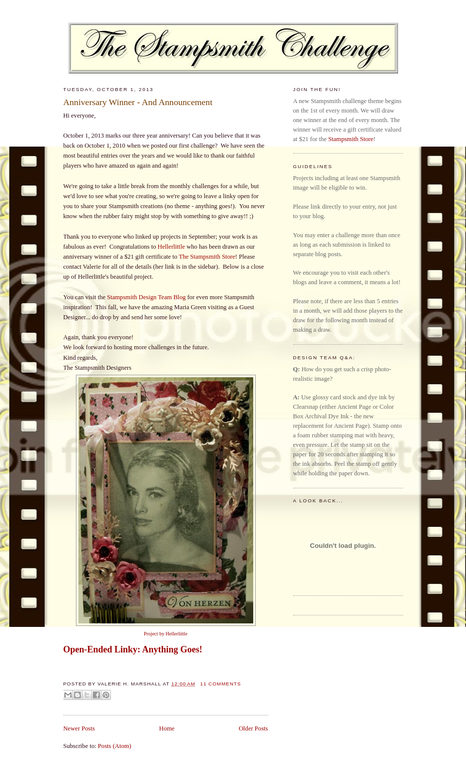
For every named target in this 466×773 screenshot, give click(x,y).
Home (167, 728)
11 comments (220, 683)
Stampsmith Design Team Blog (146, 297)
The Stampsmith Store (207, 256)
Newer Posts (79, 728)
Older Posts (253, 728)
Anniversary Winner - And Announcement (138, 102)
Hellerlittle (171, 246)
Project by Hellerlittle (165, 633)
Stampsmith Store (350, 139)
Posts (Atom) (114, 745)
